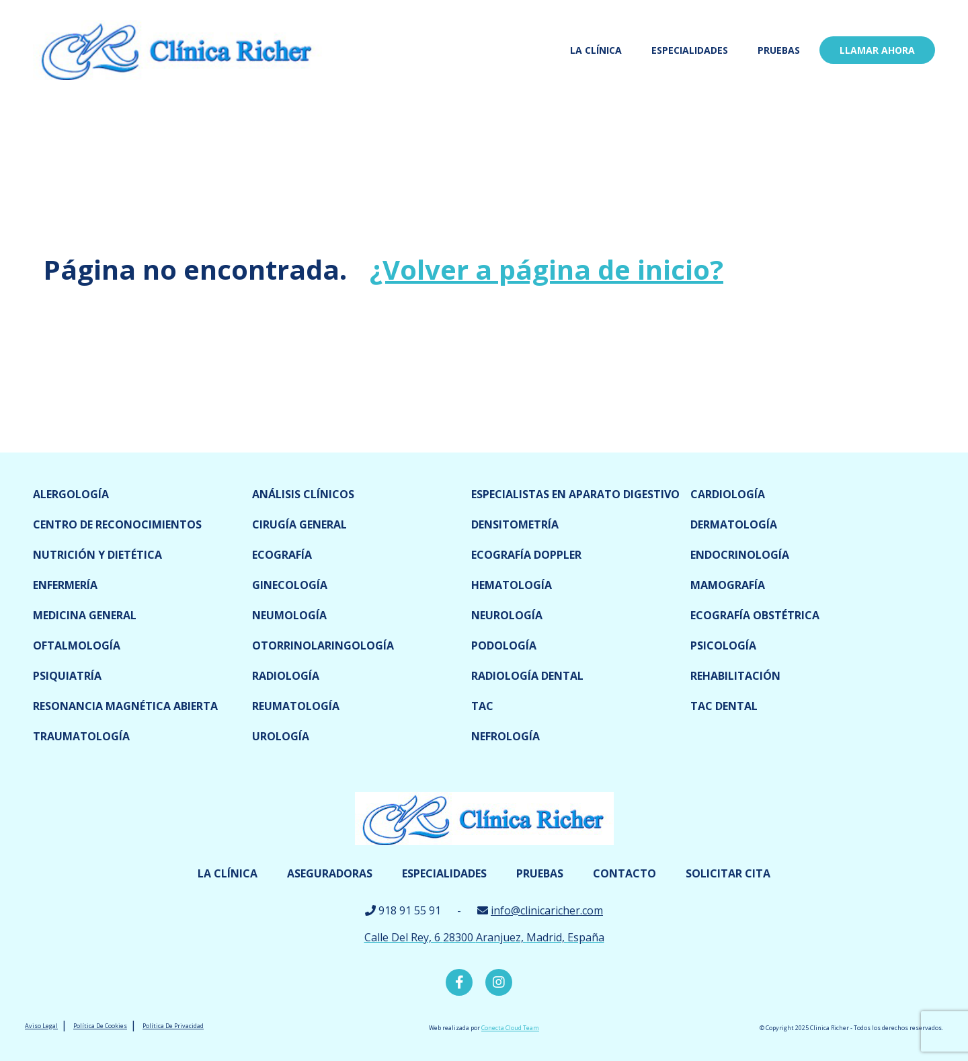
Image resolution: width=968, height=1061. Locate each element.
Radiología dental (527, 675)
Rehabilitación (735, 675)
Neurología (506, 615)
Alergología (71, 494)
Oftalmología (76, 645)
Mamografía (727, 585)
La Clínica (596, 50)
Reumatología (295, 706)
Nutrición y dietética (97, 554)
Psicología (723, 645)
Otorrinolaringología (323, 645)
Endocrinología (739, 554)
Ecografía (282, 554)
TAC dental (724, 706)
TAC (482, 706)
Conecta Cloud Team (510, 1027)
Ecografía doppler (526, 554)
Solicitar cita (728, 873)
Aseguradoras (329, 873)
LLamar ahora (877, 50)
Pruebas (779, 50)
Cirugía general (299, 524)
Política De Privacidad (173, 1025)
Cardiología (727, 494)
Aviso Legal (41, 1025)
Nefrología (505, 736)
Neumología (289, 615)
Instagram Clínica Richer (498, 982)
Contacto (624, 873)
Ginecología (289, 585)
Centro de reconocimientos (117, 524)
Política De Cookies (100, 1025)
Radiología (285, 675)
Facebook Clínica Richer (459, 982)
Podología (503, 645)
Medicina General (84, 615)
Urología (280, 736)
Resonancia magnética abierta (125, 706)
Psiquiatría (67, 675)
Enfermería (65, 585)
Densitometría (515, 524)
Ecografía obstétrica (754, 615)
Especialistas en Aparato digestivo (575, 494)
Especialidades (689, 50)
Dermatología (733, 524)
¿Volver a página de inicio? (546, 269)
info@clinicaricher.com (547, 910)
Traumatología (81, 736)
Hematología (511, 585)
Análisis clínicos (303, 494)
